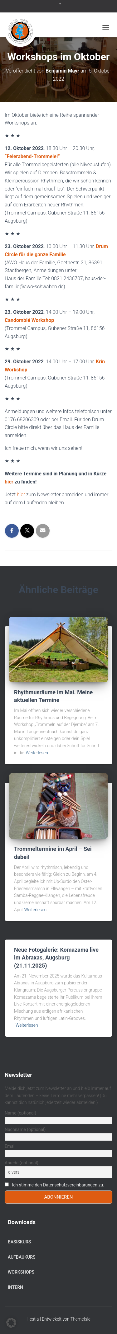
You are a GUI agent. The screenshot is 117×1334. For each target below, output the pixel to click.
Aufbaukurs (22, 1257)
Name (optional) (20, 1112)
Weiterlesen (37, 752)
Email (10, 1146)
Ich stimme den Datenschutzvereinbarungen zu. (58, 1184)
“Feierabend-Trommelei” (32, 156)
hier (9, 482)
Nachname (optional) (25, 1129)
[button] (11, 1323)
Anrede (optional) (21, 1162)
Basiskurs (19, 1241)
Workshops (21, 1272)
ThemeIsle (80, 1319)
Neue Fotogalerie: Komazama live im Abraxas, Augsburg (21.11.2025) (56, 957)
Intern (15, 1287)
